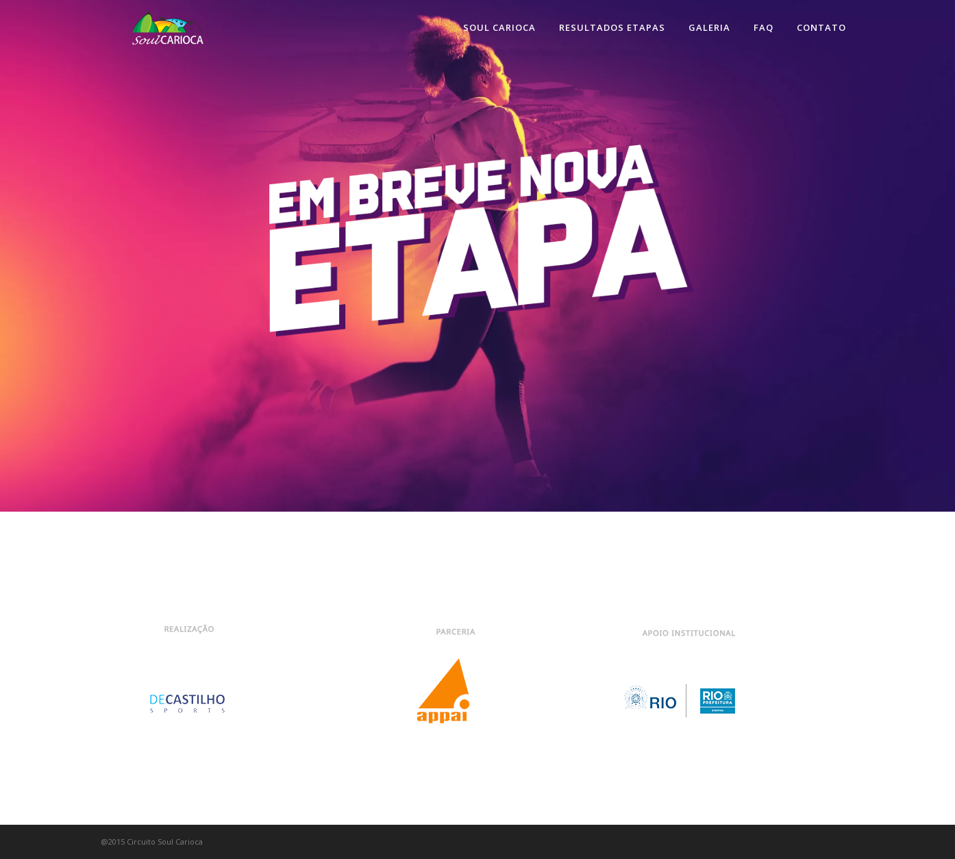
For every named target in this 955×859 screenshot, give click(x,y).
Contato (821, 27)
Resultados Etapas (612, 27)
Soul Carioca (499, 27)
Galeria (709, 27)
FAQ (763, 27)
